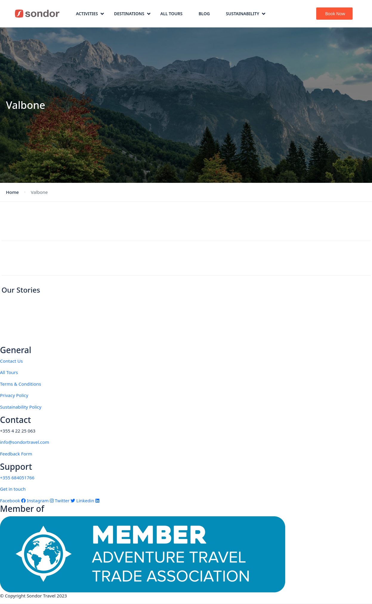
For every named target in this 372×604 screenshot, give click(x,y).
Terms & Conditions (20, 384)
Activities (90, 13)
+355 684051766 (17, 478)
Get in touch (13, 489)
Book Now (335, 13)
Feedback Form (16, 454)
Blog (204, 13)
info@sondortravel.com (24, 442)
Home (12, 192)
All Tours (171, 13)
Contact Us (11, 361)
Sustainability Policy (20, 407)
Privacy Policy (14, 395)
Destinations (132, 13)
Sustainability (245, 13)
